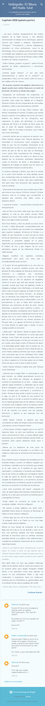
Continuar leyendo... (35, 592)
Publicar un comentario (13, 682)
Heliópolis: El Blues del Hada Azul (22, 6)
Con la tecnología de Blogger (22, 692)
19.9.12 (14, 629)
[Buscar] (41, 4)
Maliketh (28, 696)
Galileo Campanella (19, 636)
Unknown (15, 604)
